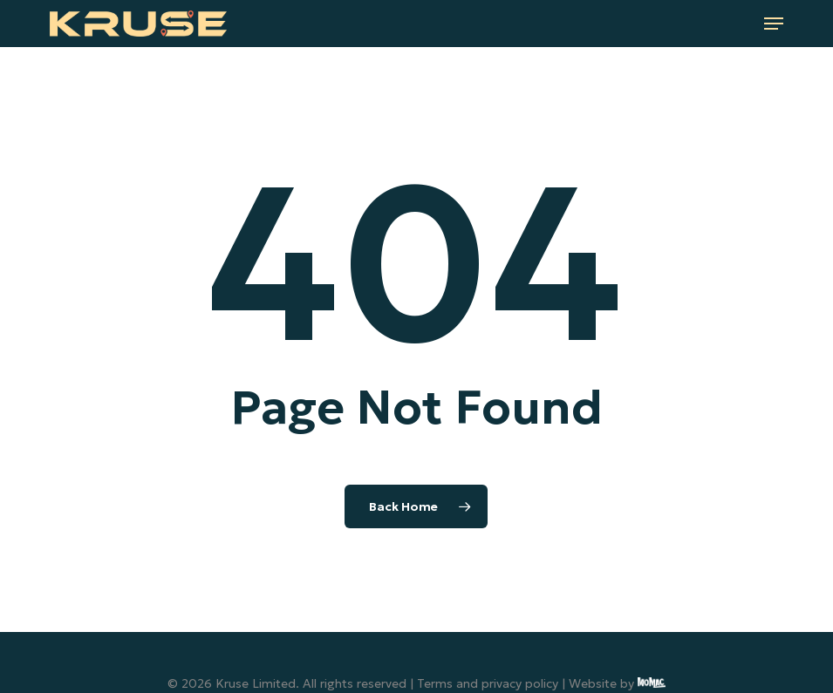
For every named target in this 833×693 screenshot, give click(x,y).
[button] (773, 23)
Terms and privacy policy (487, 683)
